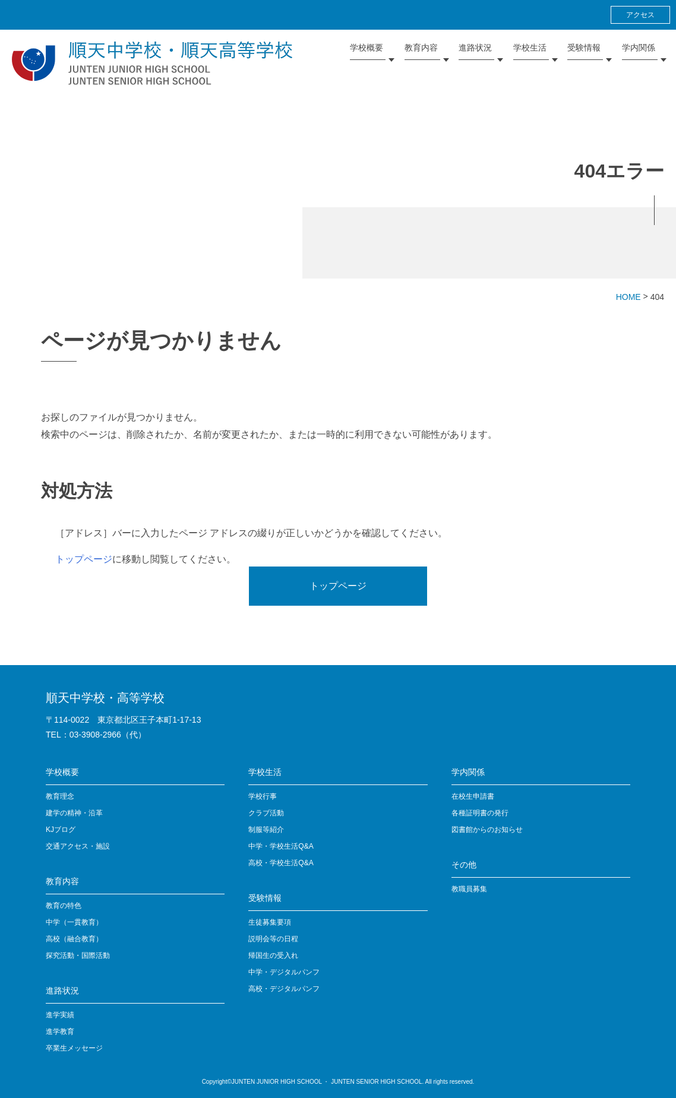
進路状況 (62, 990)
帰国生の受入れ (273, 955)
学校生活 (265, 772)
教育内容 (62, 881)
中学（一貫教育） (74, 922)
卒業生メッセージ (74, 1048)
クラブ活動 (266, 813)
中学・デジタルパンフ (284, 972)
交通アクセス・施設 (78, 846)
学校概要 (62, 772)
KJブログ (60, 829)
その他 (463, 864)
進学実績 (60, 1015)
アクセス (640, 15)
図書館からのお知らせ (487, 829)
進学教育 (60, 1031)
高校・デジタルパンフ (284, 989)
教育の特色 (63, 905)
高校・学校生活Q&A (280, 863)
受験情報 (265, 898)
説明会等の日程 (273, 939)
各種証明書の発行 (479, 813)
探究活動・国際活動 (78, 955)
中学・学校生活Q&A (280, 846)
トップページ (83, 559)
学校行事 (262, 796)
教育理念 (60, 796)
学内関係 (468, 772)
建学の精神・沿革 (74, 813)
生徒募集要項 (269, 922)
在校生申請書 (472, 796)
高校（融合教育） (74, 939)
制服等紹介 (266, 829)
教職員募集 (469, 889)
